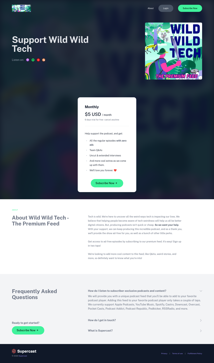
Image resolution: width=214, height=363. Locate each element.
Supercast (23, 356)
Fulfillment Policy (195, 353)
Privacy (164, 353)
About (151, 8)
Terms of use (177, 353)
